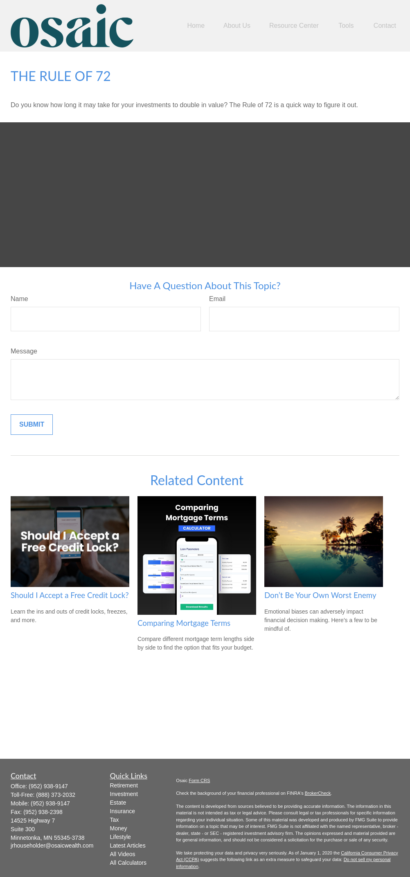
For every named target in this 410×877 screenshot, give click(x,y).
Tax (114, 819)
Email (217, 298)
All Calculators (128, 862)
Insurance (122, 811)
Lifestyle (120, 837)
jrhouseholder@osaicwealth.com (52, 845)
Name (19, 298)
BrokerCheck (318, 793)
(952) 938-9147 (48, 786)
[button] (196, 25)
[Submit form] (32, 424)
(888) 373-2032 (55, 795)
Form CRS (199, 780)
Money (118, 828)
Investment (124, 794)
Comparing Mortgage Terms (183, 622)
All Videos (122, 854)
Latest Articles (128, 845)
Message (24, 351)
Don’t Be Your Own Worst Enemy (320, 595)
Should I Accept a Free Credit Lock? (70, 595)
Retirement (124, 785)
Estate (118, 802)
